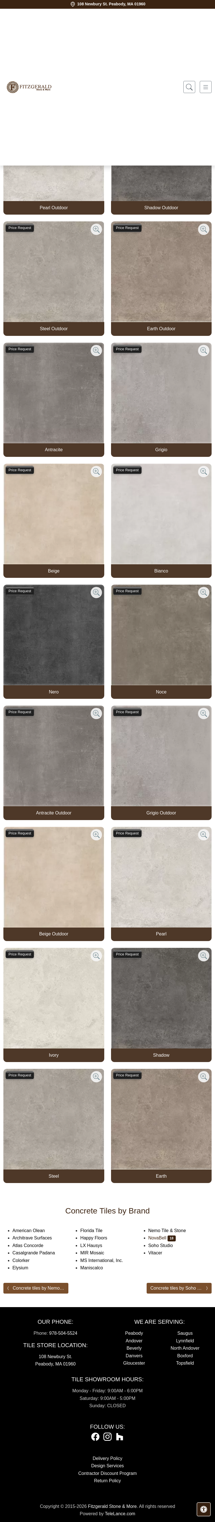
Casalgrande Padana (38, 1252)
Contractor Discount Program (107, 1473)
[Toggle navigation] (206, 87)
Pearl (161, 933)
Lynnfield (185, 1340)
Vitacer (159, 1252)
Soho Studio (164, 1245)
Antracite (54, 449)
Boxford (185, 1355)
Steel (54, 1176)
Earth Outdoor (161, 328)
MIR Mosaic (96, 1252)
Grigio (161, 449)
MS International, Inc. (106, 1260)
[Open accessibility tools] (204, 1509)
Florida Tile (95, 1230)
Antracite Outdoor (53, 812)
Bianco (161, 571)
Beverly (134, 1348)
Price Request (19, 228)
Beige (54, 571)
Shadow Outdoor (161, 207)
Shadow (161, 1055)
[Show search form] (189, 87)
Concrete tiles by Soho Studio (180, 1288)
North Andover (185, 1348)
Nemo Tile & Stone (171, 1230)
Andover (134, 1340)
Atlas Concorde (33, 1245)
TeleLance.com (120, 1513)
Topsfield (185, 1363)
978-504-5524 (63, 1333)
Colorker (25, 1260)
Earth (161, 1176)
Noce (161, 692)
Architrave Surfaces (36, 1237)
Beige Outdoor (53, 933)
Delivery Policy (107, 1458)
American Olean (33, 1230)
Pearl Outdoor (54, 207)
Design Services (107, 1465)
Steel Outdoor (54, 328)
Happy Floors (98, 1237)
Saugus (185, 1333)
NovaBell (162, 1237)
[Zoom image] (96, 229)
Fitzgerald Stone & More (112, 1506)
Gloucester (134, 1363)
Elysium (25, 1267)
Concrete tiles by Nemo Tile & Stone (40, 1288)
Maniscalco (95, 1267)
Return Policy (107, 1480)
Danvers (134, 1355)
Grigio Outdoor (161, 812)
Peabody (134, 1333)
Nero (54, 692)
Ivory (54, 1055)
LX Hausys (95, 1245)
